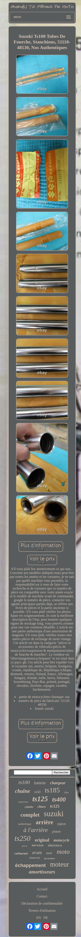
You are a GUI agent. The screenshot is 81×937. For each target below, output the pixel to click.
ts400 (59, 799)
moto (63, 851)
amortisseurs (42, 872)
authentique (24, 823)
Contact (42, 896)
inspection (23, 801)
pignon (61, 823)
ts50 (37, 792)
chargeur (58, 783)
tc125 (54, 806)
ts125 (40, 799)
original (42, 840)
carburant (21, 853)
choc (66, 792)
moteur (59, 864)
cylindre (29, 806)
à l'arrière (35, 830)
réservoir (34, 857)
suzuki (54, 814)
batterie (40, 783)
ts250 (22, 838)
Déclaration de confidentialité (41, 903)
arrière (44, 822)
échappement (30, 865)
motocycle (62, 840)
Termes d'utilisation (42, 910)
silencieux (55, 845)
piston (56, 831)
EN (38, 917)
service (38, 845)
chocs (42, 806)
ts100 (24, 782)
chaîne (22, 791)
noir (49, 853)
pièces (24, 846)
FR (45, 917)
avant (37, 852)
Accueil (42, 889)
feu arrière (49, 858)
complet (30, 815)
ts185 (52, 790)
